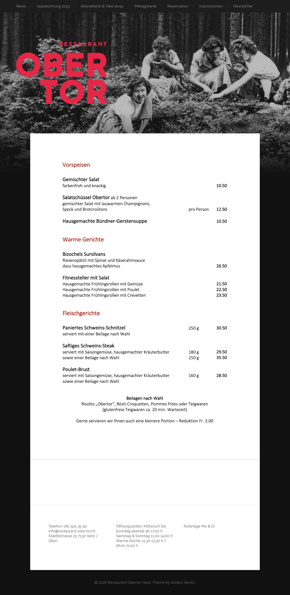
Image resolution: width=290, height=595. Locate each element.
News (21, 6)
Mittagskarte (145, 6)
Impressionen (211, 6)
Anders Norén (183, 582)
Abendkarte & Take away (102, 6)
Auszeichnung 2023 (53, 6)
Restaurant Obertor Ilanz (129, 582)
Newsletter (243, 6)
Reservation (177, 6)
